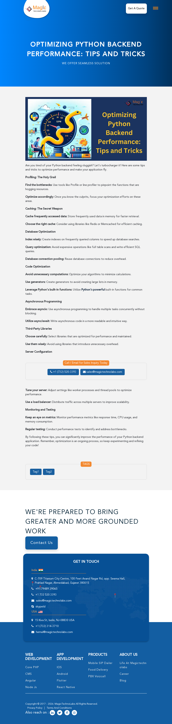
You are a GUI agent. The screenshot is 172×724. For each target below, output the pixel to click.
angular (30, 680)
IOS (59, 667)
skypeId (40, 606)
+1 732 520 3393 (46, 594)
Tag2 (49, 471)
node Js (31, 687)
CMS (28, 674)
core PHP (32, 667)
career (124, 674)
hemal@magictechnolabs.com (54, 632)
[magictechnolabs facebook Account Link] (67, 713)
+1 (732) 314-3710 (47, 626)
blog (123, 680)
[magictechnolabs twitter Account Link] (59, 713)
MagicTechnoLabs (65, 704)
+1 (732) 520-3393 (63, 372)
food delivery (98, 670)
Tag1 (36, 471)
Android (62, 674)
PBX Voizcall (97, 676)
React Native (66, 687)
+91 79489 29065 (46, 589)
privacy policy (34, 708)
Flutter (62, 680)
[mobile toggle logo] (155, 8)
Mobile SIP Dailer (100, 663)
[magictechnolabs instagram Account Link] (74, 713)
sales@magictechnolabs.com (102, 372)
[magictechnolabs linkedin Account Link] (52, 713)
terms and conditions (59, 708)
